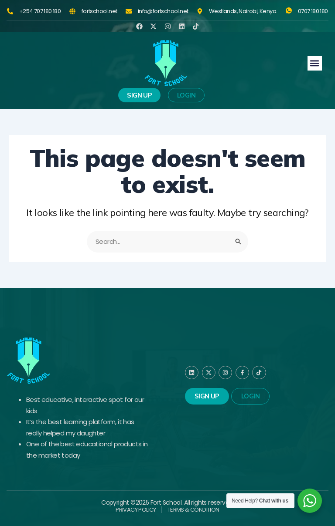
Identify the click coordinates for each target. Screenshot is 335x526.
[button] (315, 63)
